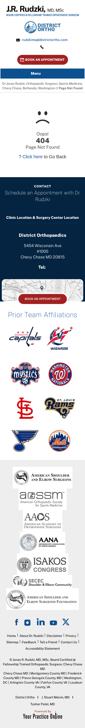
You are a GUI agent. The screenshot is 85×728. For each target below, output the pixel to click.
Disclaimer (54, 636)
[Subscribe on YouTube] (53, 622)
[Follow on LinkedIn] (41, 622)
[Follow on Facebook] (17, 622)
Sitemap (12, 642)
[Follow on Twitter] (66, 622)
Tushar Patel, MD (42, 704)
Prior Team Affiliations (42, 315)
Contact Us (69, 642)
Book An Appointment (45, 59)
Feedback (29, 642)
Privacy (71, 636)
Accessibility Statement (42, 648)
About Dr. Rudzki (31, 636)
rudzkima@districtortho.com (45, 40)
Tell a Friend (48, 642)
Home (11, 636)
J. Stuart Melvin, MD (55, 697)
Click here (32, 156)
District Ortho (25, 697)
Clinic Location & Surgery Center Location (42, 217)
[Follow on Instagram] (28, 622)
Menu (41, 73)
